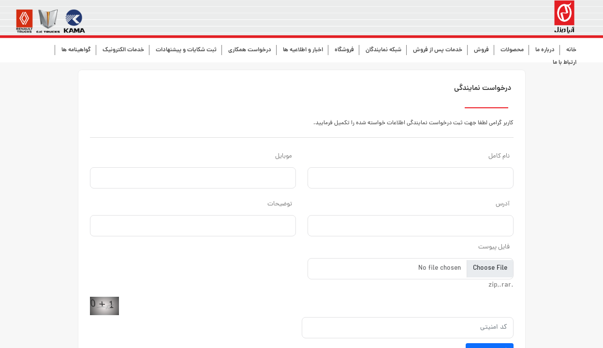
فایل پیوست (494, 247)
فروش (481, 50)
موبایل (283, 156)
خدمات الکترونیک (123, 50)
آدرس (503, 204)
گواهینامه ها (76, 50)
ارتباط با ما (564, 62)
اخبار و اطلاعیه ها (303, 50)
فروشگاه (344, 50)
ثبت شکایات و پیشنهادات (186, 50)
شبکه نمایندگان (383, 50)
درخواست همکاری (249, 50)
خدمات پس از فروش (437, 50)
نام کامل (499, 156)
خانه (571, 50)
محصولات (512, 50)
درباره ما (545, 50)
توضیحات (279, 204)
